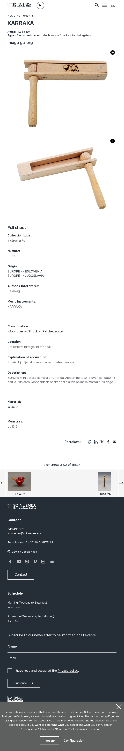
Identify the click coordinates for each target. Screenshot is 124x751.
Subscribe (20, 683)
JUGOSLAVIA (34, 276)
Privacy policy (68, 671)
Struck (64, 35)
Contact (20, 574)
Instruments (16, 240)
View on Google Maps (24, 551)
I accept (49, 741)
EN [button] (113, 6)
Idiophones (49, 35)
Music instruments (21, 15)
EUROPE (14, 271)
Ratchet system (81, 35)
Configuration (74, 741)
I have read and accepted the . (46, 671)
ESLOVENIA (33, 271)
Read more (62, 729)
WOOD (13, 407)
